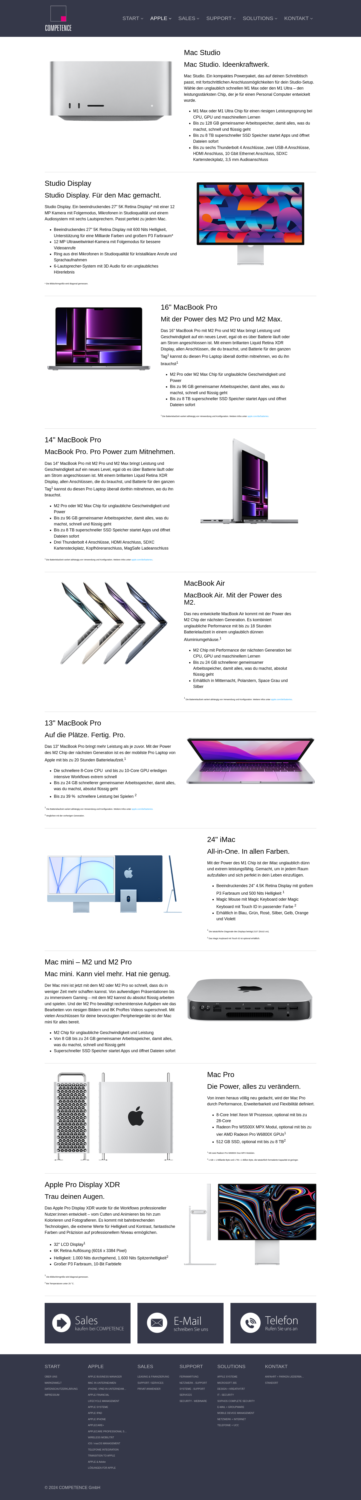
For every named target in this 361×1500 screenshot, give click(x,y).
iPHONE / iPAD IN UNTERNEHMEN (107, 1388)
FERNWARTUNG (189, 1376)
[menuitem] (134, 18)
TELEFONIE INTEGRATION (103, 1449)
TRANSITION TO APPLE (101, 1455)
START (132, 18)
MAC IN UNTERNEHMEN (102, 1382)
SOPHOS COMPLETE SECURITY (236, 1401)
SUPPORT (221, 18)
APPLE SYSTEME (98, 1407)
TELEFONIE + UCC (228, 1425)
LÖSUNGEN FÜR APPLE (102, 1467)
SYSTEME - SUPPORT (192, 1388)
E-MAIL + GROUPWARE (230, 1407)
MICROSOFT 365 (227, 1382)
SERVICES (186, 1394)
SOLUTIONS (260, 18)
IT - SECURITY (225, 1394)
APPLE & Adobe (97, 1461)
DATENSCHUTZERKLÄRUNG (61, 1388)
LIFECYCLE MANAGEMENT (103, 1401)
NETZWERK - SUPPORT (193, 1382)
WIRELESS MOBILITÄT (101, 1437)
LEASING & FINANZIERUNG (153, 1376)
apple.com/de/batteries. (258, 416)
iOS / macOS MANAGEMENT (104, 1443)
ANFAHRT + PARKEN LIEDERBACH (284, 1376)
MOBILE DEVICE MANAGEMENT (235, 1413)
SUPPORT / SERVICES (150, 1382)
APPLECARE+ (96, 1425)
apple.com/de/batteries (141, 560)
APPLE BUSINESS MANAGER (105, 1376)
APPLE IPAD (95, 1413)
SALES (189, 18)
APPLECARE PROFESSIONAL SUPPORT (107, 1431)
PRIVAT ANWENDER (148, 1388)
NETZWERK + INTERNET (231, 1419)
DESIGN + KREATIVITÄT (231, 1388)
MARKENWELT (53, 1382)
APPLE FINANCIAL (98, 1394)
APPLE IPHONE (97, 1419)
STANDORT (271, 1382)
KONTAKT (298, 18)
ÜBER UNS (51, 1376)
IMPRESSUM (52, 1394)
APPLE (161, 18)
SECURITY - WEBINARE (193, 1401)
